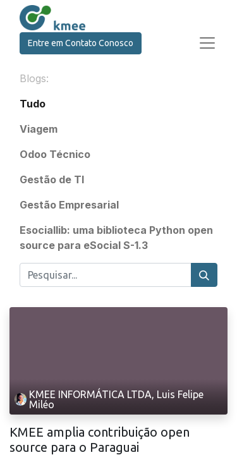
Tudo (33, 103)
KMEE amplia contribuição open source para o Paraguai (99, 439)
